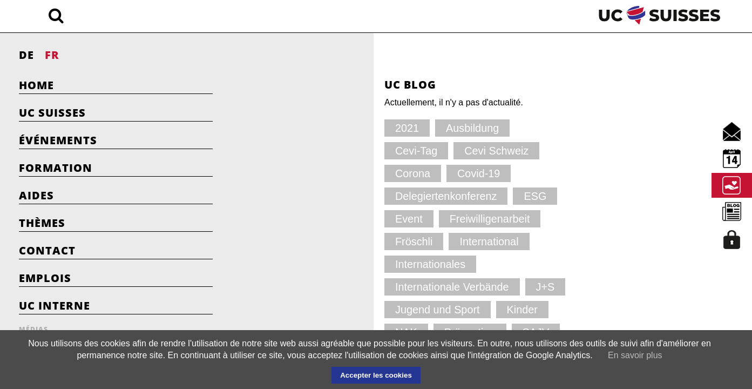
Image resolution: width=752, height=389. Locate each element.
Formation (55, 167)
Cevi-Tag (405, 127)
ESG (390, 173)
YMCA (345, 286)
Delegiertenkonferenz (313, 173)
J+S (482, 218)
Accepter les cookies (376, 375)
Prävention (293, 264)
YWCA (398, 286)
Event (437, 173)
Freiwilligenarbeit (304, 195)
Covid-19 (424, 150)
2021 (282, 127)
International (445, 195)
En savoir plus (635, 355)
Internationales (300, 218)
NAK (428, 241)
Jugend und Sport (306, 241)
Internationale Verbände (402, 218)
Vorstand (289, 286)
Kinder (379, 241)
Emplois (45, 278)
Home (36, 85)
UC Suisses (52, 112)
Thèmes (42, 223)
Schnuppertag (416, 264)
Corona (365, 150)
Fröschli (379, 195)
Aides (36, 195)
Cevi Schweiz (298, 150)
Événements (58, 140)
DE (26, 55)
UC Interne (54, 305)
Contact (47, 250)
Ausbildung (340, 127)
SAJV (351, 264)
